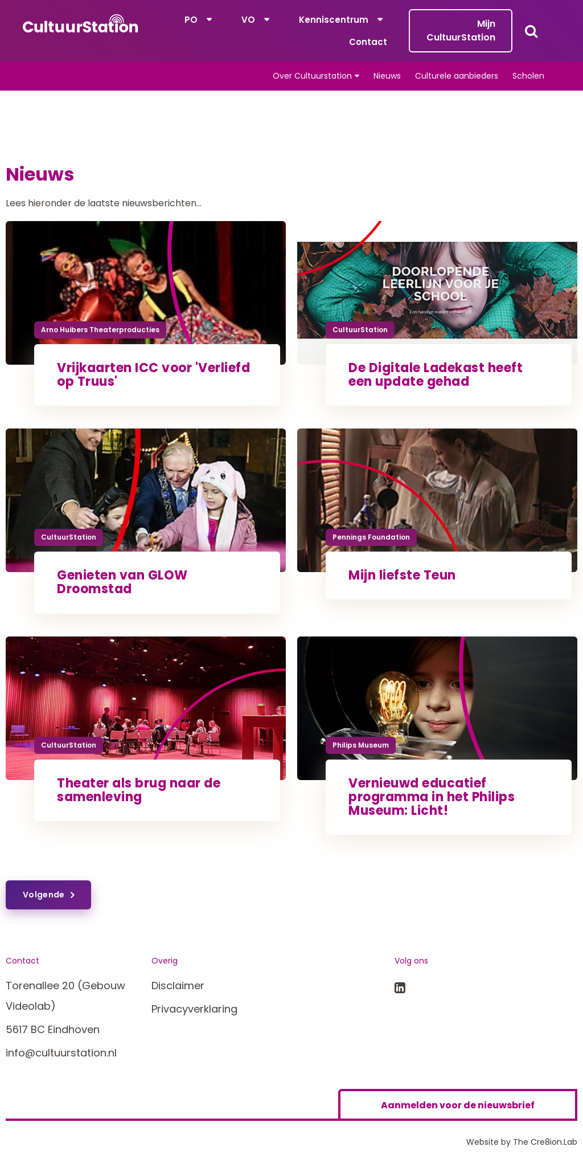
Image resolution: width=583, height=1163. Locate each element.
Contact (368, 42)
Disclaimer (177, 985)
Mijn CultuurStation (460, 30)
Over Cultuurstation (312, 75)
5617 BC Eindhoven (53, 1029)
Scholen (528, 75)
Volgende (44, 894)
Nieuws (387, 75)
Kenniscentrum (333, 20)
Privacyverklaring (194, 1009)
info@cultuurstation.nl (61, 1053)
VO (248, 20)
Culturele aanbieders (456, 75)
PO (191, 20)
